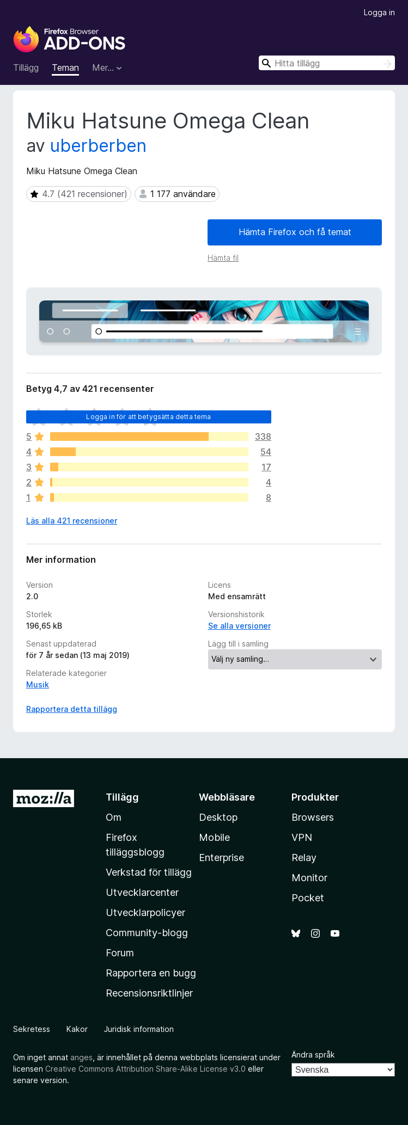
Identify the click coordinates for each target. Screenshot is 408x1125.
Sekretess (31, 1029)
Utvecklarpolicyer (145, 912)
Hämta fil (223, 257)
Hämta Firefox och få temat (295, 231)
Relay (303, 857)
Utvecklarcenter (142, 892)
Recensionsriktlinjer (149, 993)
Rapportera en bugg (151, 973)
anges (81, 1057)
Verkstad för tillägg (149, 872)
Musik (37, 684)
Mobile (214, 837)
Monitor (309, 877)
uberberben (98, 145)
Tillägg (26, 67)
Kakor (77, 1029)
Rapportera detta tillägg (71, 709)
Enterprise (221, 857)
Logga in (379, 12)
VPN (301, 837)
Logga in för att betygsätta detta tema (148, 417)
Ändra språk (313, 1054)
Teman (65, 67)
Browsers (312, 817)
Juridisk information (139, 1029)
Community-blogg (147, 932)
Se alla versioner (239, 625)
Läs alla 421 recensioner (71, 520)
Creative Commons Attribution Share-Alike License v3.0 (145, 1068)
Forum (120, 952)
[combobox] (327, 63)
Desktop (218, 817)
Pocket (307, 897)
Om (113, 817)
